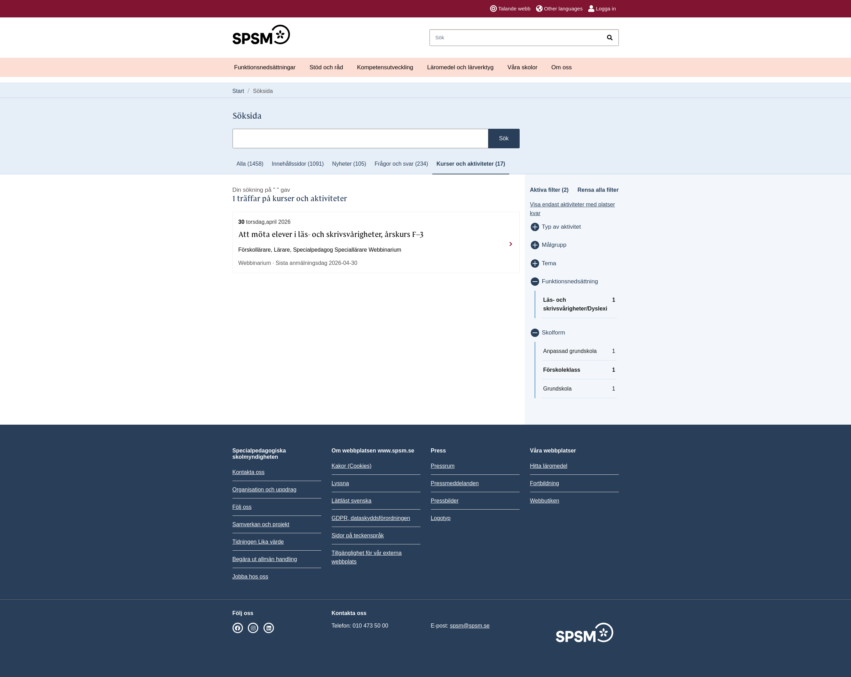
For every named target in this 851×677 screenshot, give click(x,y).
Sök (504, 138)
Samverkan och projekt (261, 524)
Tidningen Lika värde (258, 542)
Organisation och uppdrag (265, 490)
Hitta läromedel (549, 466)
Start (238, 91)
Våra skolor (522, 67)
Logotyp (441, 518)
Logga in (602, 8)
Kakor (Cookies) (352, 466)
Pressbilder (445, 501)
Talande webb (510, 8)
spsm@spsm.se (470, 626)
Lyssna (340, 483)
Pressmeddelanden (455, 483)
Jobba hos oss (250, 577)
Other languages (559, 8)
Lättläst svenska (352, 501)
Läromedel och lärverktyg (460, 67)
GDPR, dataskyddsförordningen (371, 518)
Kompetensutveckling (385, 67)
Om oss (561, 67)
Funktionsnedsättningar (265, 67)
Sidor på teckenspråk (358, 535)
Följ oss (242, 507)
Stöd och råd (326, 67)
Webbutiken (544, 501)
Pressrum (443, 466)
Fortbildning (544, 483)
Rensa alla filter (597, 190)
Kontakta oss (249, 472)
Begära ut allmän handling (265, 559)
